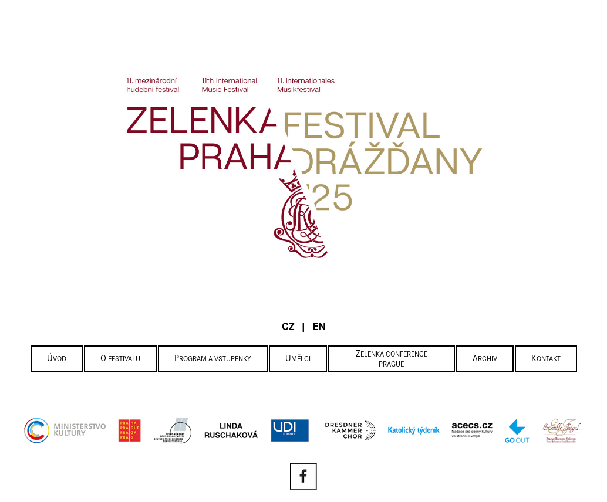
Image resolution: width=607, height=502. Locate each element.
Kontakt (546, 359)
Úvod (56, 359)
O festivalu (120, 359)
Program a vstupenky (212, 359)
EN (319, 328)
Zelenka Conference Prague (391, 359)
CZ (288, 328)
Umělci (298, 359)
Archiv (485, 359)
